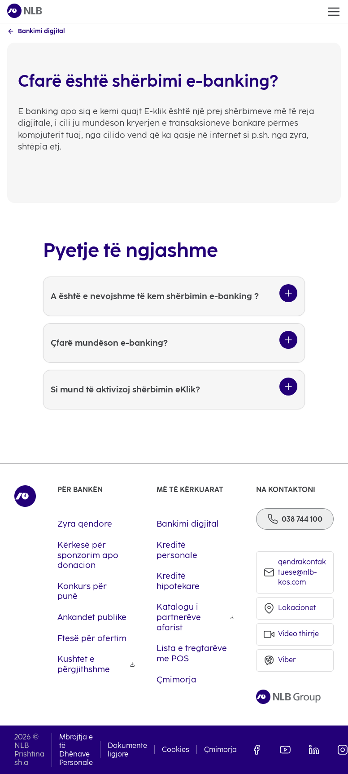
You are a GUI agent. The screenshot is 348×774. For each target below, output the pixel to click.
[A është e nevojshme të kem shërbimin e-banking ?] (174, 296)
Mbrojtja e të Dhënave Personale (76, 750)
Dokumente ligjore (127, 749)
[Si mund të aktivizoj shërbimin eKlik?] (174, 389)
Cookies (175, 749)
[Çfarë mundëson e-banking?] (174, 343)
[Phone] (295, 519)
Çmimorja (220, 749)
